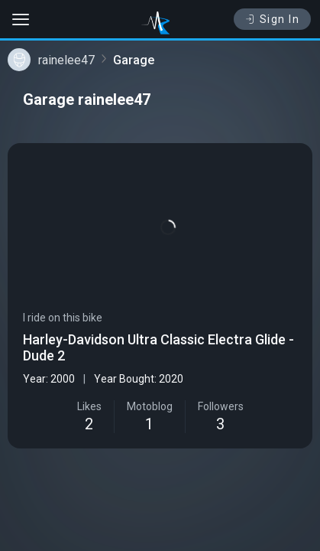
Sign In (272, 19)
